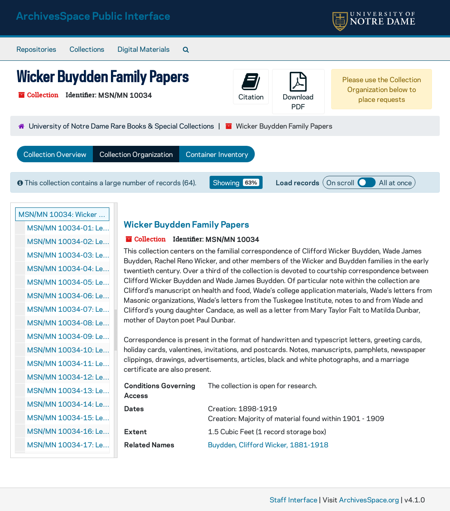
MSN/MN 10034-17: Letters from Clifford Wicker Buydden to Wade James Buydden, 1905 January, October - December (68, 444)
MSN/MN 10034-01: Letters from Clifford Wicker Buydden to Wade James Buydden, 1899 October (68, 227)
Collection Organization (136, 154)
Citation (250, 86)
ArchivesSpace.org (369, 499)
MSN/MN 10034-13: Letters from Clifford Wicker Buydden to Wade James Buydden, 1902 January (68, 390)
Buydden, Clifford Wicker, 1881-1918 (268, 444)
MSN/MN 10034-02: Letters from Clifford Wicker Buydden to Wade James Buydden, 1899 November (68, 241)
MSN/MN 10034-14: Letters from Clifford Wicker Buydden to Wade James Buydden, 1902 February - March (68, 403)
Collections (86, 48)
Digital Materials (144, 48)
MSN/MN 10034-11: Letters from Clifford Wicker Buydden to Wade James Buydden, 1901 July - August (68, 363)
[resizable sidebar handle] (115, 330)
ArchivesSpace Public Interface (93, 15)
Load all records (367, 182)
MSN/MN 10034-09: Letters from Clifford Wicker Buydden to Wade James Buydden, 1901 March (68, 336)
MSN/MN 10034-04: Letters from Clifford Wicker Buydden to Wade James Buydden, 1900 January (68, 268)
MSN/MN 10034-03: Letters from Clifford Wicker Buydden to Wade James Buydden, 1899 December (68, 254)
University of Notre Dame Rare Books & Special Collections (121, 125)
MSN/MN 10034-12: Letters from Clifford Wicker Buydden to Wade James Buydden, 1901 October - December (68, 376)
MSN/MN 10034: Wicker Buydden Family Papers (63, 214)
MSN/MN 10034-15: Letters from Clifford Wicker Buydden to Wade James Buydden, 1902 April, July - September (68, 417)
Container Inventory (217, 154)
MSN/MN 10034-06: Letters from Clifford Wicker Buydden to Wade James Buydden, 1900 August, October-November (68, 295)
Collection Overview (54, 154)
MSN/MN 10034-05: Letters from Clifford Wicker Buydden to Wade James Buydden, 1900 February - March (68, 281)
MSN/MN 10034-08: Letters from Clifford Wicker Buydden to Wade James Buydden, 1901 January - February (68, 322)
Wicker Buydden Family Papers (186, 224)
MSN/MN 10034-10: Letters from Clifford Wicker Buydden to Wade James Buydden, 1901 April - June (68, 349)
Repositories (36, 48)
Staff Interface (293, 499)
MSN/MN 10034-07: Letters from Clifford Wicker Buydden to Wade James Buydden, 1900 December (68, 308)
